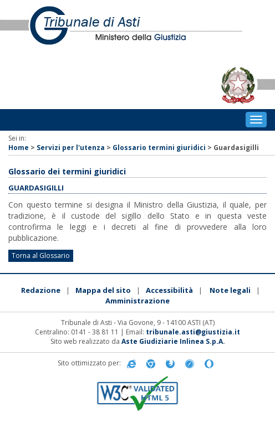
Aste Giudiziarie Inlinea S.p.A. (173, 341)
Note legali (230, 290)
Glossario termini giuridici (159, 147)
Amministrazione (137, 301)
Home (18, 147)
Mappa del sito (103, 290)
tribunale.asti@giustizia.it (193, 332)
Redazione (40, 290)
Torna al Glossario (41, 255)
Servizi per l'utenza (71, 147)
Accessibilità (169, 290)
